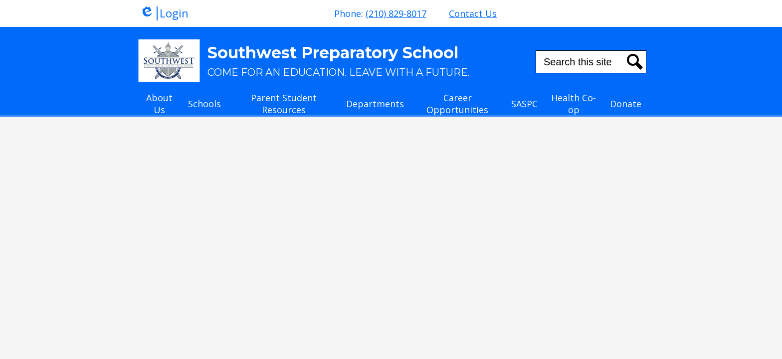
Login (164, 13)
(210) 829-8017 (396, 13)
